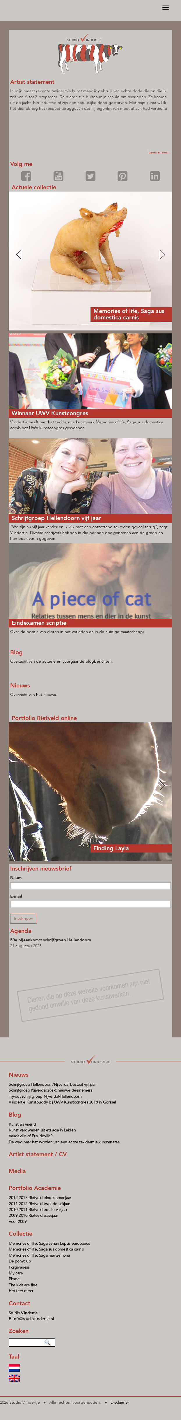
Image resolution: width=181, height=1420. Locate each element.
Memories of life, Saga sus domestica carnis (46, 1249)
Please (14, 1279)
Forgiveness (19, 1267)
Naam (16, 877)
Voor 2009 (17, 1221)
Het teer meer (21, 1291)
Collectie (20, 1234)
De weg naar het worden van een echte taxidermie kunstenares (64, 1142)
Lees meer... (159, 152)
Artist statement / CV (38, 1154)
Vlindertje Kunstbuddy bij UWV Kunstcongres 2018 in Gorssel (62, 1102)
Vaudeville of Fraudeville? (31, 1136)
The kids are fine (23, 1285)
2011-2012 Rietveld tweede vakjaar (39, 1204)
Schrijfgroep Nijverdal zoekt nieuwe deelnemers (50, 1090)
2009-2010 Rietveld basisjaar (33, 1215)
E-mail (16, 896)
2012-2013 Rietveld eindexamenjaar (40, 1197)
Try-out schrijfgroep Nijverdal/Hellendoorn (45, 1096)
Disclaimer (120, 1402)
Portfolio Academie (35, 1188)
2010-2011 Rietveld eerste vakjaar (38, 1209)
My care (16, 1273)
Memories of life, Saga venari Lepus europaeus (49, 1243)
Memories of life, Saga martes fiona (39, 1255)
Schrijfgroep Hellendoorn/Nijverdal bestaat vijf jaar (52, 1084)
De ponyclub (20, 1261)
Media (17, 1171)
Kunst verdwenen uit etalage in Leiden (42, 1130)
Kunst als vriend (22, 1124)
